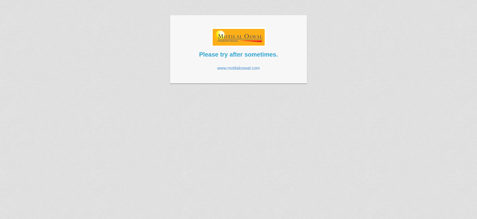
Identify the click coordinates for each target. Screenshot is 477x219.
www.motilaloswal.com (238, 68)
